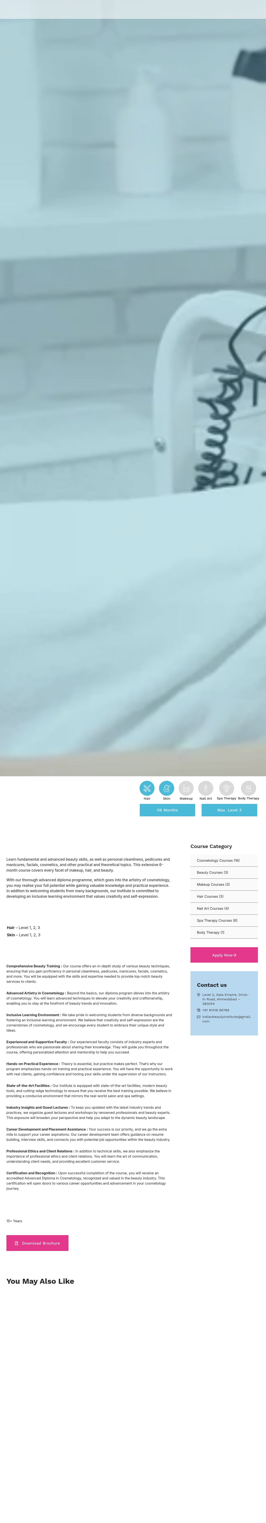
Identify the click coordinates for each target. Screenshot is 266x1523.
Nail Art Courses (210, 909)
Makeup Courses (210, 885)
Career (187, 10)
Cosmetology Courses (215, 861)
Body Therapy (208, 933)
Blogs (169, 10)
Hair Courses (207, 897)
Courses (129, 10)
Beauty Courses (210, 873)
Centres (150, 10)
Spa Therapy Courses (214, 921)
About (110, 10)
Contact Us (209, 10)
